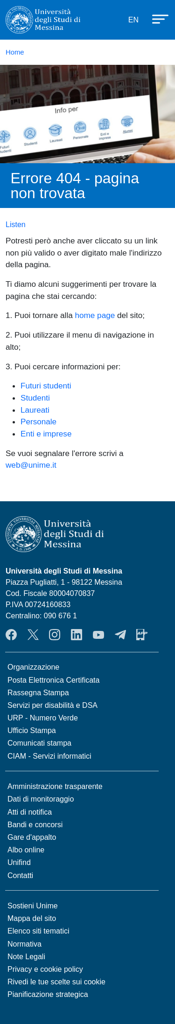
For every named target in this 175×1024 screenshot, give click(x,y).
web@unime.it (31, 465)
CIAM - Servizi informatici (49, 756)
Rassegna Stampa (38, 693)
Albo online (25, 850)
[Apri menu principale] (156, 18)
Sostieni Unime (32, 906)
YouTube (98, 634)
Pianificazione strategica (47, 994)
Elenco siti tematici (38, 931)
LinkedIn (76, 634)
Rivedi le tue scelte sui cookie (56, 982)
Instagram (54, 634)
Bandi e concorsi (35, 825)
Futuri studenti (46, 385)
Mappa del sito (31, 918)
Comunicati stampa (39, 743)
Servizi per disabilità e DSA (52, 705)
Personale (38, 421)
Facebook (11, 634)
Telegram (120, 634)
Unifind (19, 862)
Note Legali (26, 957)
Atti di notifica (29, 812)
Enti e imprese (46, 433)
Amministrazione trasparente (55, 786)
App (141, 634)
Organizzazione (33, 667)
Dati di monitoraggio (40, 799)
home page (95, 315)
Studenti (35, 397)
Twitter (33, 634)
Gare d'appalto (31, 837)
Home (15, 52)
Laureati (35, 410)
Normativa (24, 944)
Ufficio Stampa (31, 730)
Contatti (20, 875)
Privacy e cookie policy (45, 969)
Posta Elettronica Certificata (53, 680)
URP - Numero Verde (42, 718)
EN (133, 20)
